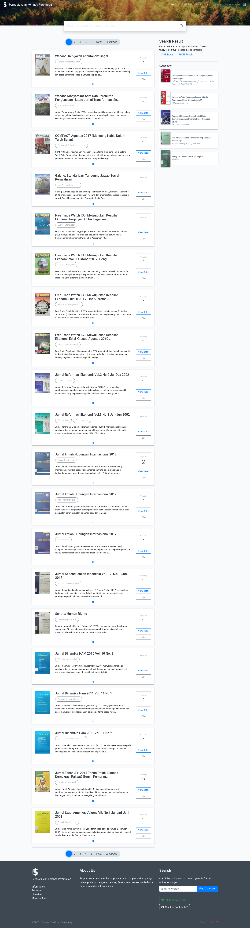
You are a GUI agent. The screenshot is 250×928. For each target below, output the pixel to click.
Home (173, 4)
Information (186, 4)
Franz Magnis (63, 420)
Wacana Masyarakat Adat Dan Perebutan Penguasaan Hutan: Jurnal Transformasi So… (87, 98)
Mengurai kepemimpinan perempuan (187, 156)
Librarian (217, 4)
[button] (93, 84)
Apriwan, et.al (63, 540)
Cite (144, 79)
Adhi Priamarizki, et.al (67, 500)
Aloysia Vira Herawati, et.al (69, 699)
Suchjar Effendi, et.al (66, 225)
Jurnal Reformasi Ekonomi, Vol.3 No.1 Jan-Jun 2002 (92, 414)
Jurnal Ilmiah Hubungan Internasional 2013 (86, 454)
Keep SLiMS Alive (173, 899)
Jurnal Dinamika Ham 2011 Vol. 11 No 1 (83, 693)
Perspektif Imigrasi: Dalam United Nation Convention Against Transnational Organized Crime (191, 119)
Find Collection (207, 888)
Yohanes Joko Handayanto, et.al (71, 739)
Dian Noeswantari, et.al (67, 659)
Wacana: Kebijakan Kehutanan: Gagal (81, 56)
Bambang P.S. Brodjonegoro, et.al (71, 145)
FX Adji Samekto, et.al (67, 782)
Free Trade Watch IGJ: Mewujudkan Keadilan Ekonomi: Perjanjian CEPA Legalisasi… (87, 217)
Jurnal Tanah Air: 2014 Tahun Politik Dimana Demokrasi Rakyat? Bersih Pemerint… (86, 775)
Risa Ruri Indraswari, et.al (68, 583)
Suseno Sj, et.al (82, 420)
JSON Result (185, 54)
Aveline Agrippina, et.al (67, 619)
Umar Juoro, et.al (65, 380)
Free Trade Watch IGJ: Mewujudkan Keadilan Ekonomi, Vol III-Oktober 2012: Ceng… (87, 257)
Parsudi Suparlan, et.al (67, 822)
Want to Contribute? (174, 907)
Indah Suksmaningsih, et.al (69, 304)
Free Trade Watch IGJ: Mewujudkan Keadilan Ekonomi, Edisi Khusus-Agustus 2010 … (87, 337)
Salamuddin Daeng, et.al (68, 344)
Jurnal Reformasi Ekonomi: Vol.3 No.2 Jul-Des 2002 (92, 375)
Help (207, 4)
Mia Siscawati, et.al (66, 105)
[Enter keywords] (178, 889)
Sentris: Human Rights (71, 614)
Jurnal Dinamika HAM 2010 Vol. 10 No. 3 (84, 653)
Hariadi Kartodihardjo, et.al (69, 62)
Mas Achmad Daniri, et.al (68, 185)
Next (99, 41)
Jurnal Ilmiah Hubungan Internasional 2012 (86, 494)
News (199, 4)
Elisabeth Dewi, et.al (66, 460)
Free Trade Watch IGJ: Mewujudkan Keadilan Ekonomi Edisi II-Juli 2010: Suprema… (87, 297)
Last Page (111, 41)
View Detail (143, 73)
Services (36, 890)
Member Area (232, 4)
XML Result (167, 54)
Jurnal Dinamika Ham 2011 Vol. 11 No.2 (83, 733)
